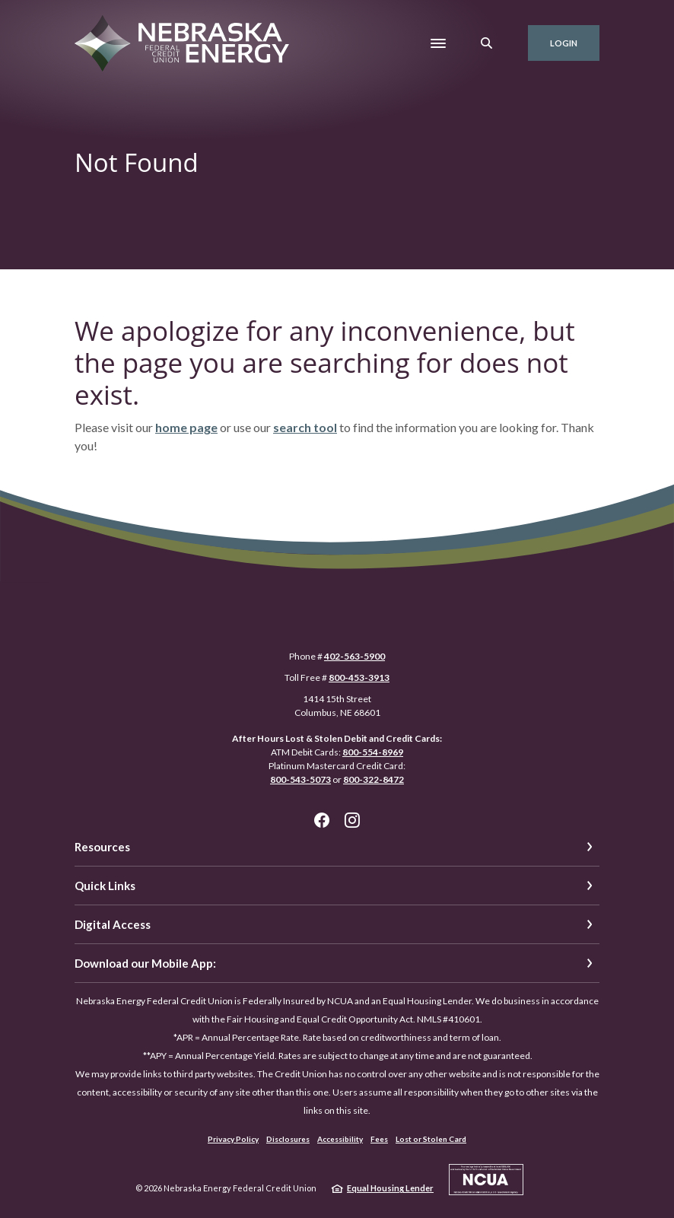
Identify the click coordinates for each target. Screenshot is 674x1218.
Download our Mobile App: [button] (145, 963)
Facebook (321, 820)
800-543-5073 (300, 779)
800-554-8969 (372, 752)
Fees (379, 1138)
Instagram (352, 820)
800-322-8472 (373, 779)
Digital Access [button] (113, 924)
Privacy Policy (233, 1138)
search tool (305, 427)
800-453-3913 (359, 677)
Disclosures (288, 1138)
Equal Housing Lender (390, 1188)
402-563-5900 (354, 656)
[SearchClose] (487, 43)
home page (186, 427)
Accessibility (340, 1138)
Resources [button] (102, 847)
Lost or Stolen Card (431, 1138)
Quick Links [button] (105, 885)
